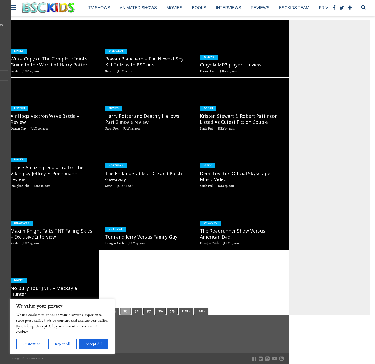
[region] (62, 326)
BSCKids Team (294, 7)
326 (137, 311)
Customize (31, 344)
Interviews (228, 7)
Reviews (260, 7)
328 (160, 311)
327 (149, 311)
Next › (186, 311)
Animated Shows (138, 7)
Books (199, 7)
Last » (201, 311)
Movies (174, 7)
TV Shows (99, 7)
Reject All (62, 344)
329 (172, 311)
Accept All (93, 344)
